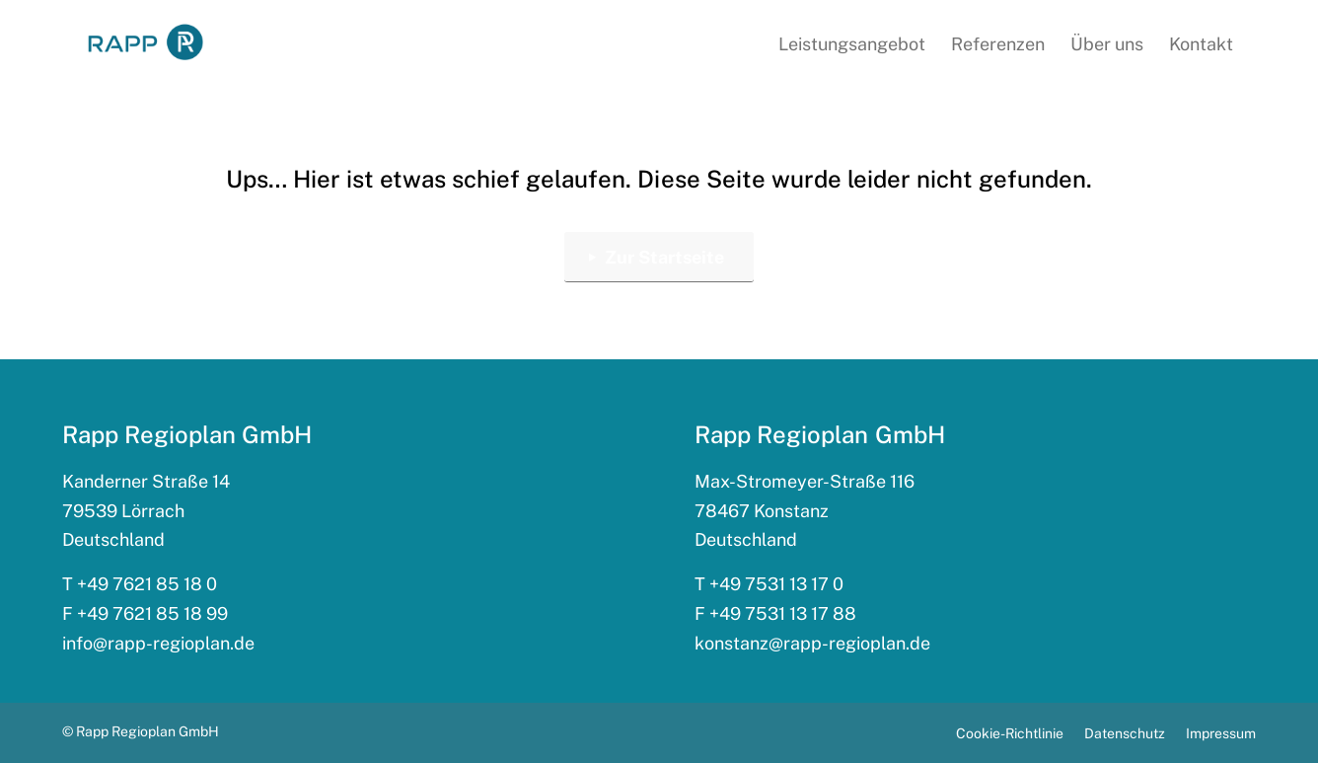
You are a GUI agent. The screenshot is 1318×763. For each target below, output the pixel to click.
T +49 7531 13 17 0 (769, 583)
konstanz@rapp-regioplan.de (812, 643)
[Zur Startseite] (659, 257)
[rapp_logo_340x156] (145, 43)
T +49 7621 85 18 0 (139, 583)
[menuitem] (852, 44)
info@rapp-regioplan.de (158, 643)
